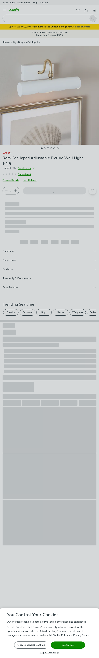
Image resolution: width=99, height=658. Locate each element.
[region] (49, 633)
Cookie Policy (60, 635)
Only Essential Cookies (31, 645)
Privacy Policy (80, 635)
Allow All (67, 645)
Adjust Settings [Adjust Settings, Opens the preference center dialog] (49, 652)
